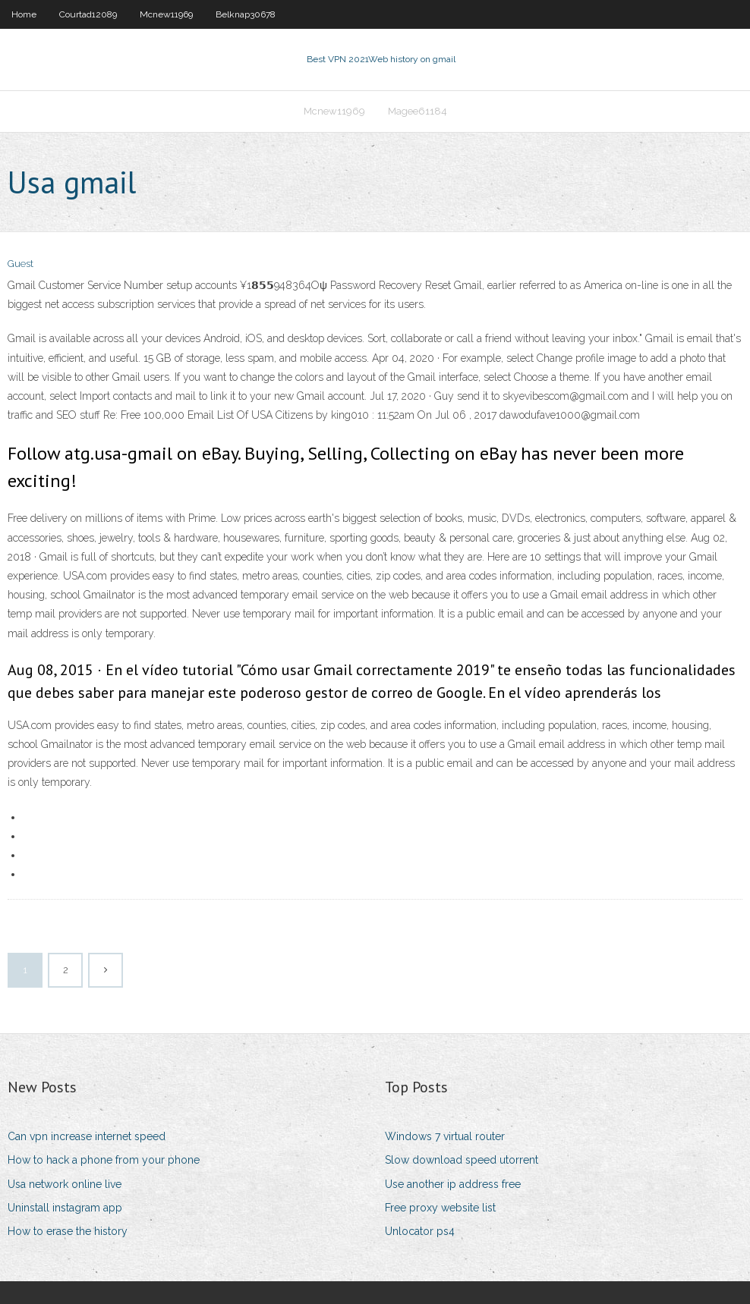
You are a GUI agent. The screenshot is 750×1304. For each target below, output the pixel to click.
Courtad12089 (88, 14)
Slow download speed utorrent (461, 1160)
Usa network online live (64, 1184)
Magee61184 (417, 111)
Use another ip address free (453, 1184)
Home (23, 14)
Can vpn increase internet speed (86, 1136)
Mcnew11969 (166, 14)
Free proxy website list (440, 1208)
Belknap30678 (246, 14)
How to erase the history (68, 1231)
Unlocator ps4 (420, 1231)
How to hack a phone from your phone (104, 1160)
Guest (20, 263)
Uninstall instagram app (65, 1208)
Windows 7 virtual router (445, 1136)
